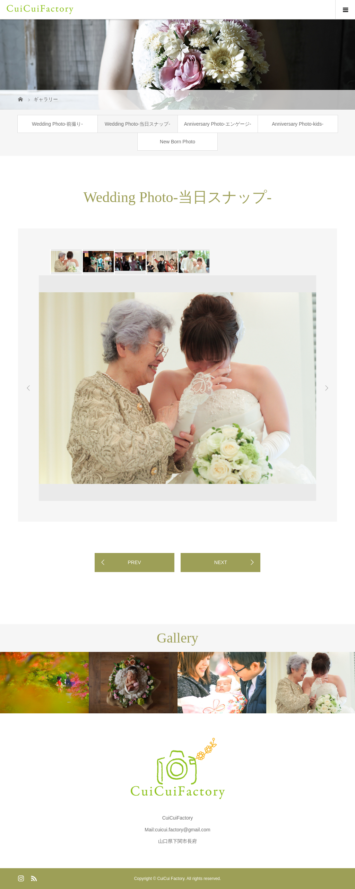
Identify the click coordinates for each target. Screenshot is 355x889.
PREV (134, 562)
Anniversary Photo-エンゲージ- (217, 124)
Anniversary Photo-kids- (297, 124)
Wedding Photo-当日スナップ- (137, 124)
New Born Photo (177, 141)
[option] (66, 261)
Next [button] (326, 388)
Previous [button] (28, 388)
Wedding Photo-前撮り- (57, 124)
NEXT (220, 562)
